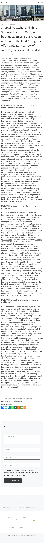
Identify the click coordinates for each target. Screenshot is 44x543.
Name (8, 450)
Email (8, 457)
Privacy (21, 527)
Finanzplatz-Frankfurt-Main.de (15, 520)
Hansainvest (7, 239)
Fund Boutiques (17, 536)
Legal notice (11, 527)
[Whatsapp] (12, 407)
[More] (24, 407)
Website (9, 465)
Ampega (38, 239)
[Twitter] (6, 407)
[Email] (21, 407)
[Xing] (15, 407)
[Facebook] (2, 407)
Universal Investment (10, 237)
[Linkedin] (9, 407)
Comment (10, 436)
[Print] (18, 407)
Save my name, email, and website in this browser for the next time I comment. (21, 473)
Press (24, 517)
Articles (10, 517)
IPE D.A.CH (15, 87)
